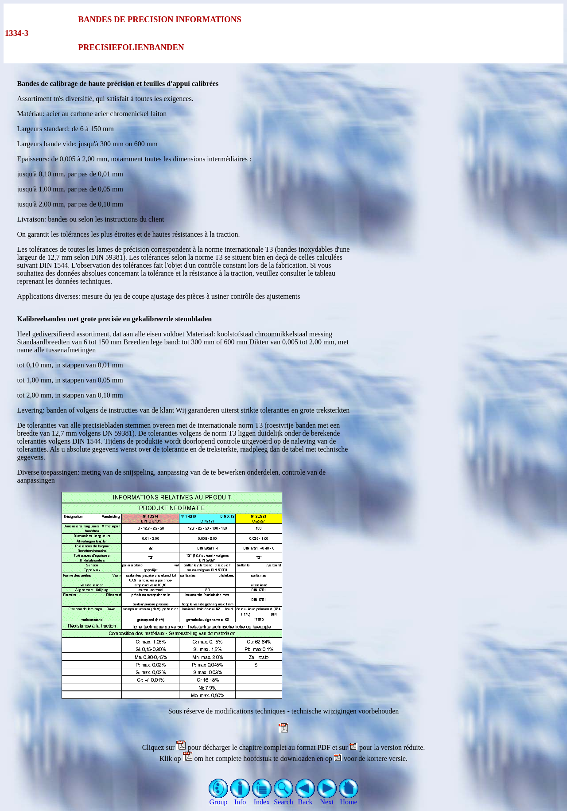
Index (262, 799)
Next (327, 799)
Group (219, 799)
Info (240, 799)
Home (349, 799)
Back (305, 799)
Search (284, 799)
